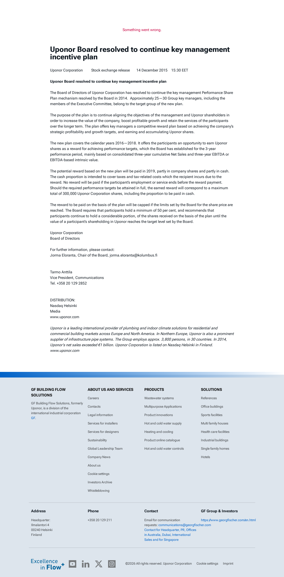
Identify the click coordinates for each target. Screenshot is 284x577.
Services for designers (103, 432)
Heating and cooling (158, 432)
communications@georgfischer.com (184, 525)
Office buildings (212, 406)
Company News (99, 457)
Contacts (94, 406)
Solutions (211, 389)
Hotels (205, 457)
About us (94, 465)
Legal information (100, 415)
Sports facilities (211, 415)
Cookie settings (98, 474)
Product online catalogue (162, 440)
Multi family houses (214, 423)
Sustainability (97, 440)
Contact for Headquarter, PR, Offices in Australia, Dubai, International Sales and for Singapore (170, 534)
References (209, 398)
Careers (93, 398)
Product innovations (158, 415)
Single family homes (215, 448)
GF (33, 418)
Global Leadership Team (105, 448)
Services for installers (103, 423)
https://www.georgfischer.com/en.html (228, 520)
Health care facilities (215, 432)
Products (154, 389)
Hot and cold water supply (163, 423)
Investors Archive (100, 482)
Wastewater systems (159, 398)
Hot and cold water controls (164, 448)
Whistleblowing (98, 490)
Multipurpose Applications (163, 406)
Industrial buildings (214, 440)
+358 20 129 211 (100, 520)
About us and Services (110, 389)
